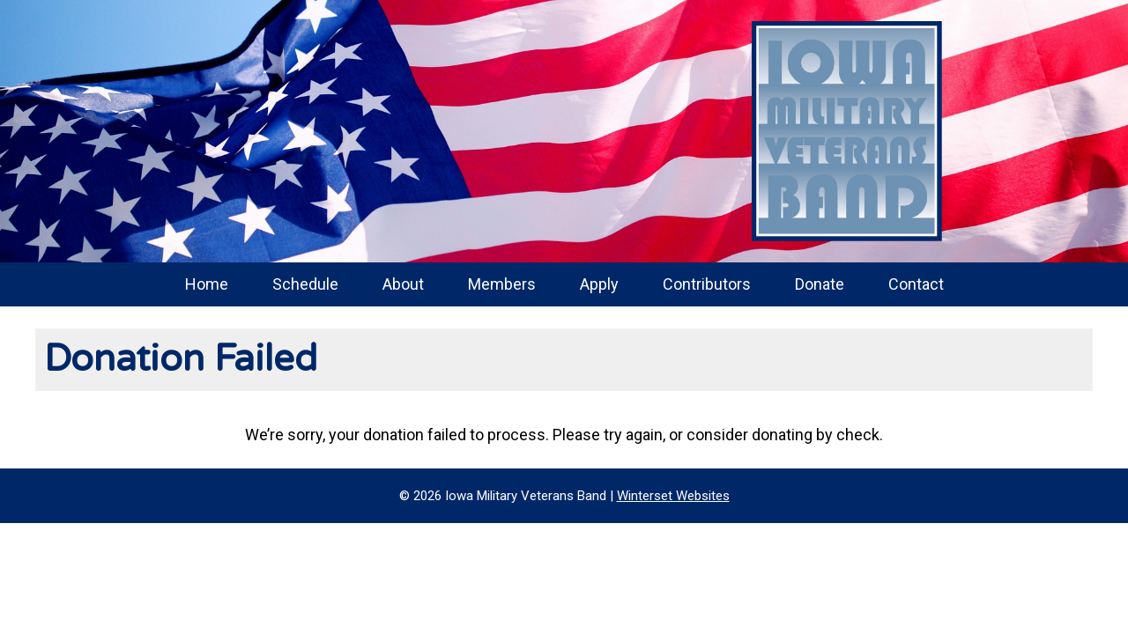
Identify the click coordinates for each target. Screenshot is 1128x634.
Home (206, 284)
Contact (916, 284)
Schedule (305, 284)
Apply (599, 284)
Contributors (707, 284)
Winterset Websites (673, 496)
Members (502, 284)
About (403, 284)
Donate (819, 284)
